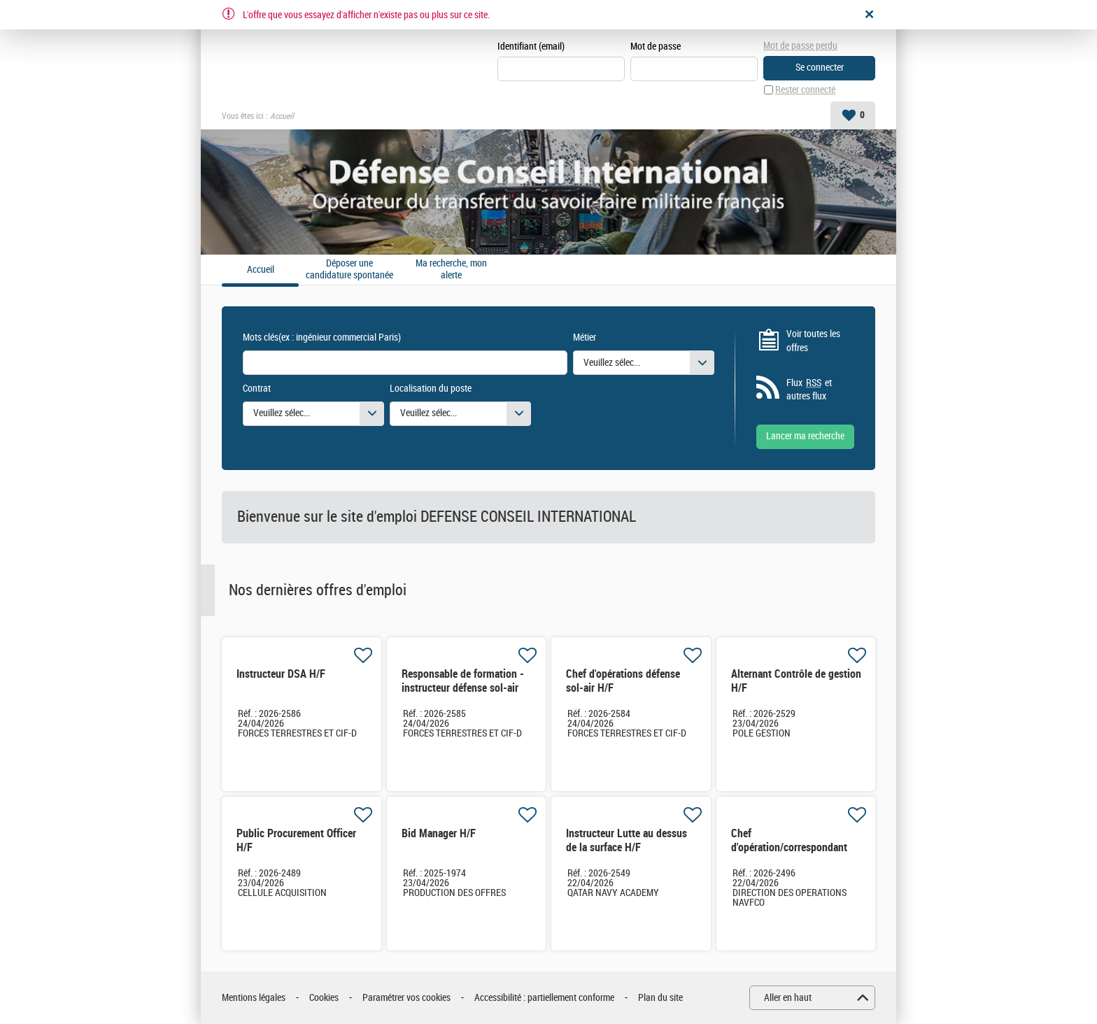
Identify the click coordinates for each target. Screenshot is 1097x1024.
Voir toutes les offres (813, 341)
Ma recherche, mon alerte (451, 269)
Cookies (324, 998)
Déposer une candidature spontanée (349, 269)
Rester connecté (805, 90)
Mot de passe (655, 46)
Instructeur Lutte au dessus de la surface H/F (626, 840)
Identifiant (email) (531, 46)
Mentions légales (253, 998)
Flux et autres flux (809, 389)
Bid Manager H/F (439, 833)
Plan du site (660, 998)
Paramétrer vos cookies (406, 998)
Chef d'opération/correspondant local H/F (789, 847)
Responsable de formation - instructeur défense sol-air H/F (463, 688)
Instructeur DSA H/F (280, 674)
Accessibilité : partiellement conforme (544, 998)
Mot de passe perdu (800, 46)
